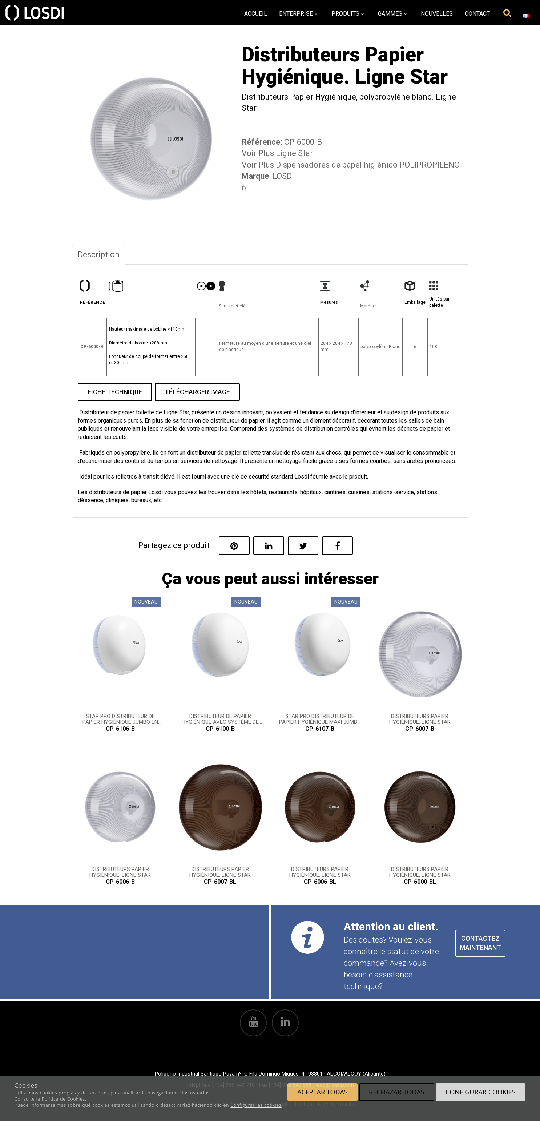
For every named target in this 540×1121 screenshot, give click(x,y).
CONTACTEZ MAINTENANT (480, 943)
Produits (347, 13)
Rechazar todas (396, 1092)
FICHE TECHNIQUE (115, 392)
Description (99, 254)
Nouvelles (437, 13)
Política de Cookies (63, 1099)
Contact (477, 13)
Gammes (392, 13)
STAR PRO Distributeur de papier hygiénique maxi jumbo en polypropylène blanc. (320, 718)
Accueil (255, 13)
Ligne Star (294, 153)
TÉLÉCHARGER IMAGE (197, 392)
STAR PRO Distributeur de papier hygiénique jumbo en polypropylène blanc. (120, 718)
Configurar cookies (481, 1092)
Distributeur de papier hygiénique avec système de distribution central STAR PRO (220, 718)
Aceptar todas (322, 1092)
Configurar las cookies (255, 1105)
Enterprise (298, 13)
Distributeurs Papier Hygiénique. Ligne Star (420, 718)
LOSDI (283, 176)
